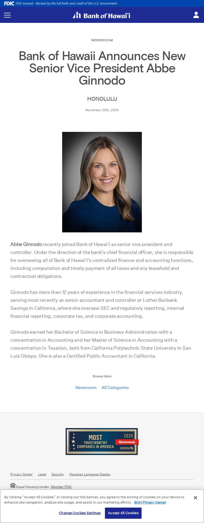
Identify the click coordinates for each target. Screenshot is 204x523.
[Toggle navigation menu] (7, 15)
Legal (42, 474)
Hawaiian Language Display (90, 474)
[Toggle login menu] (196, 15)
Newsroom (86, 387)
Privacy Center (21, 474)
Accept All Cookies (123, 513)
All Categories (115, 387)
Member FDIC (61, 486)
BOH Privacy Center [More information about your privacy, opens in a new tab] (150, 502)
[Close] (195, 498)
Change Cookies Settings (80, 513)
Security (58, 474)
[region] (102, 506)
